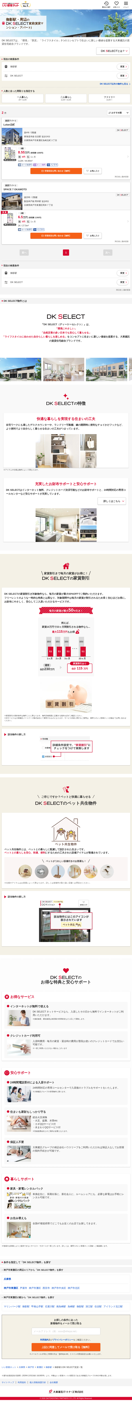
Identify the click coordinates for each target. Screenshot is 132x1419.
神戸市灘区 (35, 1288)
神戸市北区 (74, 1288)
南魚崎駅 (61, 1306)
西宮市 (46, 1288)
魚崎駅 (71, 1306)
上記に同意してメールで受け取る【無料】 (66, 1347)
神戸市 (31, 1367)
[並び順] (118, 113)
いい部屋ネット (9, 1367)
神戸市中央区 (59, 1288)
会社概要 (54, 1382)
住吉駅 (98, 1306)
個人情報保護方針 (38, 1382)
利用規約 (22, 1382)
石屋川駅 (50, 1306)
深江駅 (89, 1306)
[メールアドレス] (66, 1331)
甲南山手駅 (37, 1306)
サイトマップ (8, 1382)
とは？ (113, 51)
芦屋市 (23, 1288)
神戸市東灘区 (11, 1288)
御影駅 (26, 1306)
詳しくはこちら (111, 501)
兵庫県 (7, 1279)
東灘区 (40, 1367)
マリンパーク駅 (12, 1306)
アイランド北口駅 (113, 1306)
